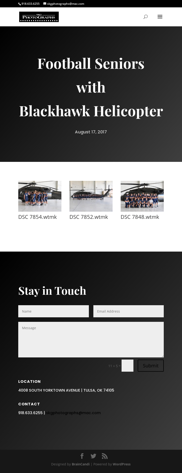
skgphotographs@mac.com (73, 461)
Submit (151, 414)
